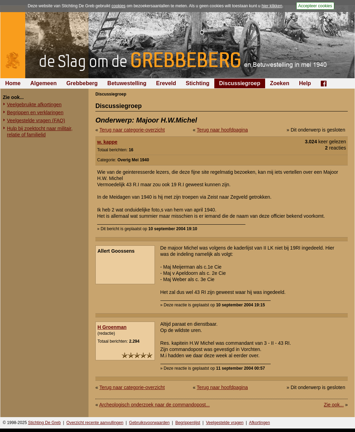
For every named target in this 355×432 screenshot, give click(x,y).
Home (12, 83)
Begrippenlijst (187, 422)
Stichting (197, 83)
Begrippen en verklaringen (35, 112)
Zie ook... (334, 404)
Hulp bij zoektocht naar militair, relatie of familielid (40, 131)
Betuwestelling (127, 83)
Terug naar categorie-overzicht (132, 130)
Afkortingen (259, 422)
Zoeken (279, 83)
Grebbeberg (82, 83)
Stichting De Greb (44, 422)
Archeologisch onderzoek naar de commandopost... (154, 404)
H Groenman (112, 327)
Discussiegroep (239, 83)
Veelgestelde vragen (225, 422)
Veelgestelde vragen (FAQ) (36, 120)
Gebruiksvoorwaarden (149, 422)
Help (305, 83)
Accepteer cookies (315, 5)
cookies (118, 5)
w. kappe (107, 142)
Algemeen (43, 83)
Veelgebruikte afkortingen (34, 104)
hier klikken (272, 5)
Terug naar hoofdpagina (222, 130)
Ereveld (166, 83)
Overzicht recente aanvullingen (94, 422)
